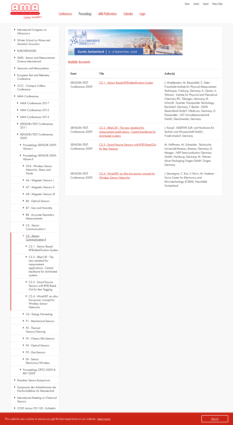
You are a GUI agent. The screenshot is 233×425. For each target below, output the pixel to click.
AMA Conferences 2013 (34, 117)
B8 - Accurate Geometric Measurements (40, 216)
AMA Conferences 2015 (34, 110)
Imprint (205, 4)
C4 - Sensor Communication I (35, 227)
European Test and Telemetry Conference (33, 77)
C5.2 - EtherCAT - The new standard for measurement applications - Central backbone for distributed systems (43, 266)
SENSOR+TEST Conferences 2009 (36, 136)
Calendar (128, 14)
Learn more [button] (103, 419)
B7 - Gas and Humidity (39, 208)
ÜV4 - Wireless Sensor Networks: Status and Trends (39, 169)
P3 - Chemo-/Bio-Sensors (40, 338)
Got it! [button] (214, 419)
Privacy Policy (217, 4)
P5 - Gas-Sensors (35, 352)
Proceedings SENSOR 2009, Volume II (40, 157)
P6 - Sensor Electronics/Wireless (38, 361)
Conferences (65, 14)
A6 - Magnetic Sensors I (40, 180)
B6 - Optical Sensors (38, 201)
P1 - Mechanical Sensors (40, 321)
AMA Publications (107, 14)
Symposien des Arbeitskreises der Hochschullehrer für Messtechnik (36, 389)
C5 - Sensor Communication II (36, 237)
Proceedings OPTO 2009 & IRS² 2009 (39, 371)
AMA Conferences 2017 (34, 103)
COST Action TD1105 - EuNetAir (36, 408)
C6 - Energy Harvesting (39, 314)
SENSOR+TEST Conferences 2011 (36, 125)
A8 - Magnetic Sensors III (40, 194)
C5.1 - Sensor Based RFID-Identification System (43, 248)
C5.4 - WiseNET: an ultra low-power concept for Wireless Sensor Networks (43, 301)
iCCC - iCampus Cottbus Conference (31, 87)
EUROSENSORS (26, 51)
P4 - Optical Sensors (37, 345)
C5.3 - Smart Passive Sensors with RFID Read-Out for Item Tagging (42, 285)
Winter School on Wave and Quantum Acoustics (33, 42)
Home (187, 4)
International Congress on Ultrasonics (32, 31)
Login (142, 14)
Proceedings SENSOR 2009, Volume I (40, 146)
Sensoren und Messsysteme (33, 68)
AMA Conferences (28, 96)
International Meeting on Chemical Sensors (37, 399)
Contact (196, 4)
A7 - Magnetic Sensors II (40, 187)
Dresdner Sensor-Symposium (33, 380)
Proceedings (85, 14)
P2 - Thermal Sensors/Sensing (35, 329)
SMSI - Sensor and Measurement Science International (36, 59)
